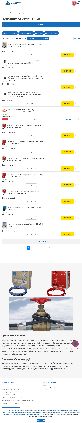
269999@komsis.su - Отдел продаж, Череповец (18, 400)
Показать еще (41, 241)
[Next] (53, 248)
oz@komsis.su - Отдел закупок (12, 403)
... (46, 248)
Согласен (41, 420)
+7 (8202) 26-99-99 (8, 394)
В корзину (67, 54)
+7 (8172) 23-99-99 (8, 392)
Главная (4, 13)
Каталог (13, 13)
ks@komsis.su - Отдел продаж (12, 397)
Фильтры (41, 25)
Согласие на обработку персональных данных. (56, 414)
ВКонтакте (50, 387)
